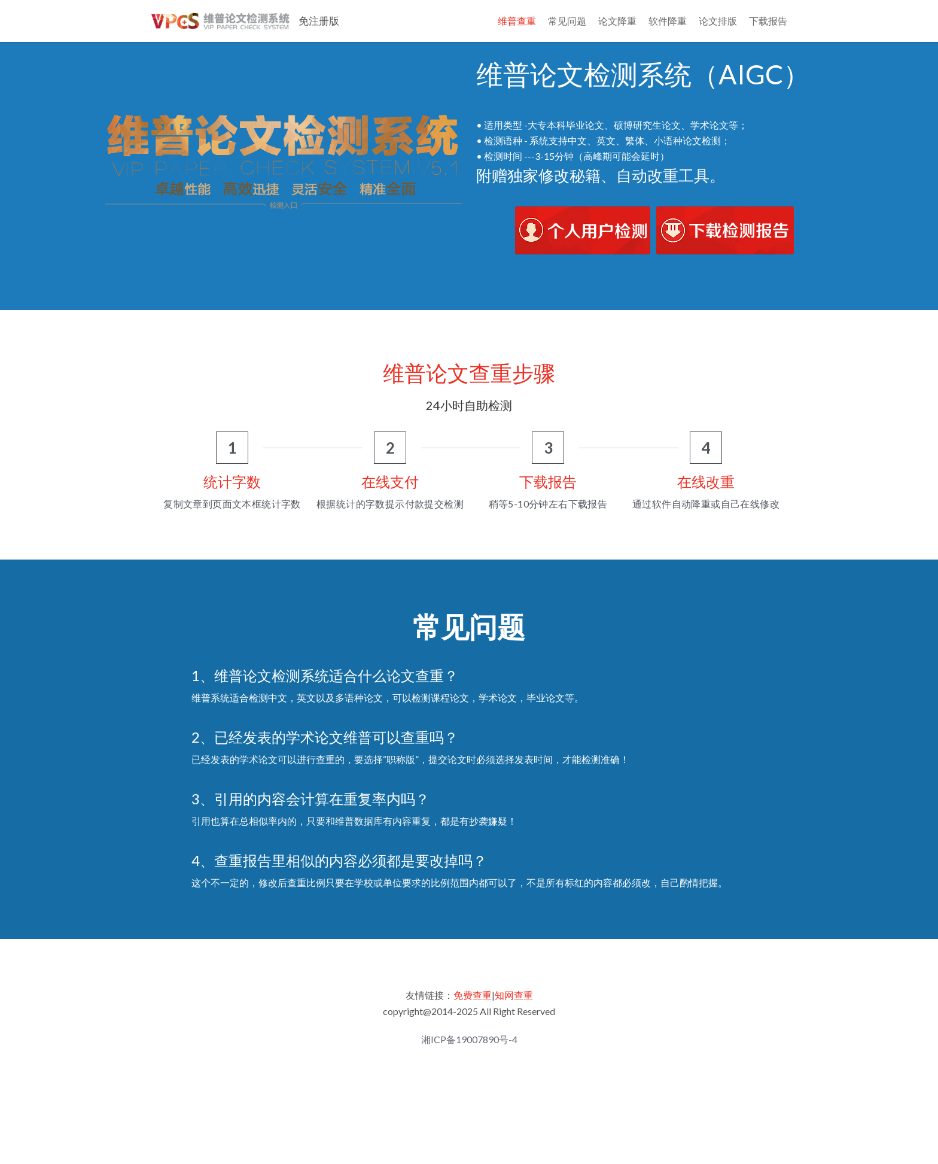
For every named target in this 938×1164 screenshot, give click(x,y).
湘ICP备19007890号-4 (469, 1081)
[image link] (582, 270)
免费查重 (472, 1037)
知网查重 (514, 1037)
